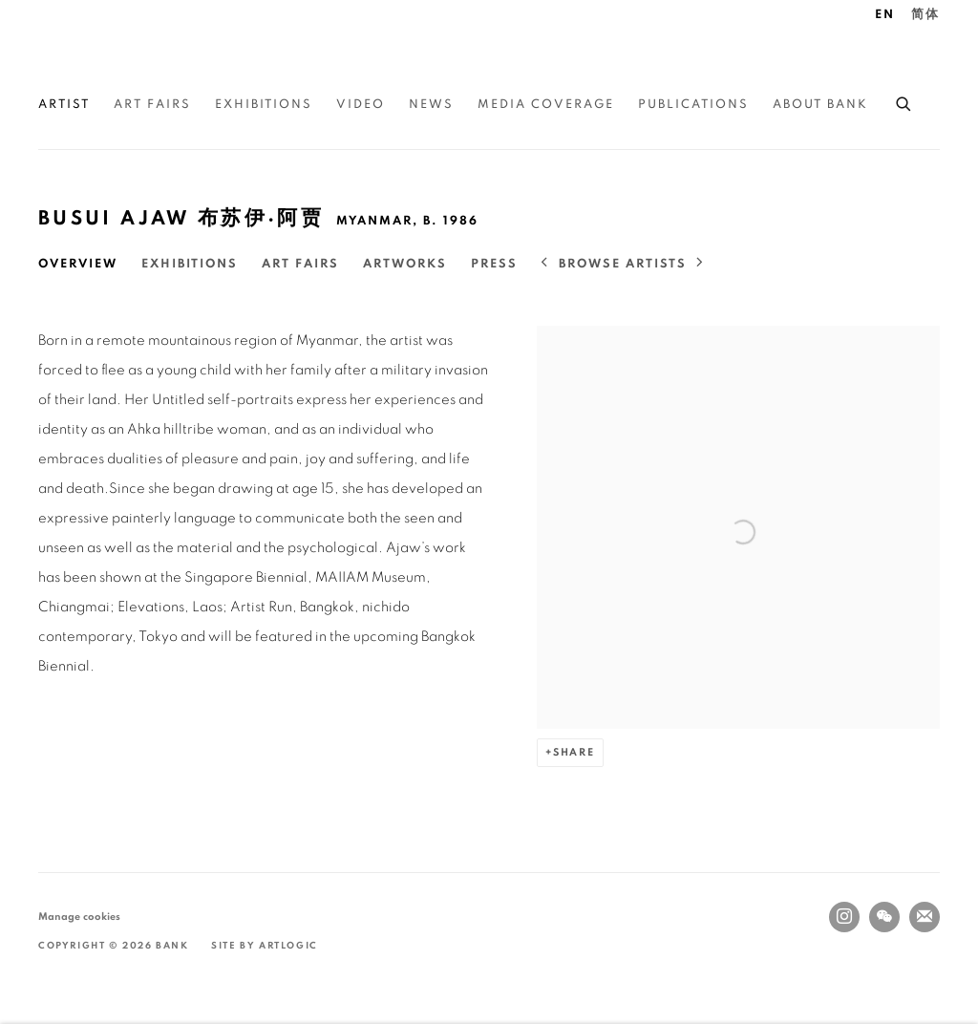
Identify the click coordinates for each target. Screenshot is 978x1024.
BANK (95, 58)
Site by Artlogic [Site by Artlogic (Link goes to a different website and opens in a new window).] (264, 945)
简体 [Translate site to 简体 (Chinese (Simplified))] (925, 15)
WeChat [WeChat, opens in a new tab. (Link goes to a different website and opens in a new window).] (884, 917)
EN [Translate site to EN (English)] (885, 15)
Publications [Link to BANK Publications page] (693, 104)
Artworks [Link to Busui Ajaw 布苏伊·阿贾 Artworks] (405, 264)
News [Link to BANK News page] (431, 104)
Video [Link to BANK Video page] (360, 104)
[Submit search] (904, 101)
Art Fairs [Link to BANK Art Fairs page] (152, 104)
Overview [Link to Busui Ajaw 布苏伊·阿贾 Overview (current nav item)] (77, 264)
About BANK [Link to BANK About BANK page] (820, 104)
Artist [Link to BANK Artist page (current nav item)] (64, 104)
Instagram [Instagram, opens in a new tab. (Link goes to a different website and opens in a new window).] (844, 917)
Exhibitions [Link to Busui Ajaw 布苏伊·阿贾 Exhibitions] (189, 264)
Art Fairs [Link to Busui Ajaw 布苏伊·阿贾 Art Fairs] (300, 264)
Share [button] (574, 752)
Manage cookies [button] (79, 916)
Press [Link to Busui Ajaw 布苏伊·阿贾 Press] (494, 264)
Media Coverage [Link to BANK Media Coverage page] (546, 104)
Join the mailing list (924, 917)
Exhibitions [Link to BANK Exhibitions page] (263, 104)
